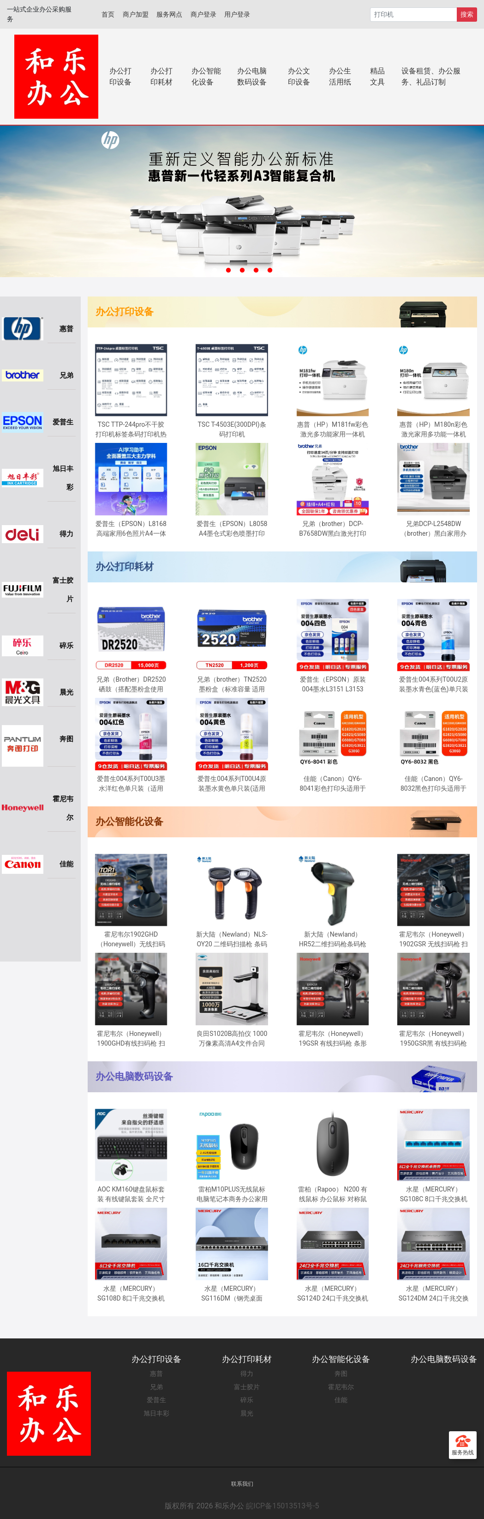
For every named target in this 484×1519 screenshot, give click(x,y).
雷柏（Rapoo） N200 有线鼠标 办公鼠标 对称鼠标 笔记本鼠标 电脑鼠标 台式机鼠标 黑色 (333, 1195)
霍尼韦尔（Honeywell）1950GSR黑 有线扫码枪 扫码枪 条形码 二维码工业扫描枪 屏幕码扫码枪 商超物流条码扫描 (433, 1039)
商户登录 (203, 14)
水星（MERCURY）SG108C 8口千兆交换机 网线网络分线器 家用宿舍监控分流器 (433, 1195)
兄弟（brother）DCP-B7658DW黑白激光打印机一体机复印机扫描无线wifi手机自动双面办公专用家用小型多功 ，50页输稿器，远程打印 (332, 529)
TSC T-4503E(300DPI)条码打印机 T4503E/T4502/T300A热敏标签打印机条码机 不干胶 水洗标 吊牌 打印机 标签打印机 (231, 430)
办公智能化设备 (206, 76)
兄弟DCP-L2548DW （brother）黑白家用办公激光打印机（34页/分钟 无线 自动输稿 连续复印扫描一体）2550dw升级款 (433, 529)
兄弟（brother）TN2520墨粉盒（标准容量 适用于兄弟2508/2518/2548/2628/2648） (235, 685)
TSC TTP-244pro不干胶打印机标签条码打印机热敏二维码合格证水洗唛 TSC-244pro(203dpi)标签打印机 (131, 430)
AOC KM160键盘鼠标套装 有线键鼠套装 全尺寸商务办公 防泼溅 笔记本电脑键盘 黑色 (131, 1195)
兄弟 (156, 1387)
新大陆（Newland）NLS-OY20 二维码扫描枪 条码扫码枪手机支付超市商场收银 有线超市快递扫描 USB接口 (231, 940)
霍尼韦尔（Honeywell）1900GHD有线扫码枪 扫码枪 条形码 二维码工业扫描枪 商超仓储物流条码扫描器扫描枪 (131, 1039)
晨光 (246, 1413)
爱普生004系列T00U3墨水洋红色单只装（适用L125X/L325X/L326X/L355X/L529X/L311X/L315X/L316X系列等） (135, 784)
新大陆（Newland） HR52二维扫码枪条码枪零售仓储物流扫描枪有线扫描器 (332, 940)
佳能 (341, 1400)
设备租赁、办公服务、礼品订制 (430, 76)
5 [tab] (270, 270)
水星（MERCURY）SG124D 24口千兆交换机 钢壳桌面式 (332, 1294)
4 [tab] (256, 270)
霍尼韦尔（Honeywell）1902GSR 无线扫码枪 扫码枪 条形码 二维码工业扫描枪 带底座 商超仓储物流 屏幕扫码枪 (433, 940)
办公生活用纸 (340, 76)
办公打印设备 (120, 76)
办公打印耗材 (161, 76)
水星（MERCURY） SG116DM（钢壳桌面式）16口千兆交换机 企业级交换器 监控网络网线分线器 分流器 (231, 1294)
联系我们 (242, 1484)
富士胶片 (247, 1387)
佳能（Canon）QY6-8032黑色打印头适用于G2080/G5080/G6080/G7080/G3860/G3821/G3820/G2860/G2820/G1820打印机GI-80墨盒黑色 (437, 784)
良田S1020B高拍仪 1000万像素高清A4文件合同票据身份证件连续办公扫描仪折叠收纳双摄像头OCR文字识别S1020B (232, 1039)
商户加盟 (136, 14)
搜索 (466, 14)
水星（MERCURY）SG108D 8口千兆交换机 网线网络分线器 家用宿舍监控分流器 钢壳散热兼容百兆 (131, 1294)
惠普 (156, 1373)
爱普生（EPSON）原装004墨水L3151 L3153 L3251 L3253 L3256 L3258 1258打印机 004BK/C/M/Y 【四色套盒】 (333, 685)
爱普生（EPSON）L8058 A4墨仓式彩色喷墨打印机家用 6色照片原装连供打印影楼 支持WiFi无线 (232, 529)
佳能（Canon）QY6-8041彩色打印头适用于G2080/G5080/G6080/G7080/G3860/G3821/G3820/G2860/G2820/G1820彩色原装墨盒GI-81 (336, 784)
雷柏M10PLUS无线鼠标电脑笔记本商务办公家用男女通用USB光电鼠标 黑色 (232, 1195)
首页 (108, 14)
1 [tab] (214, 270)
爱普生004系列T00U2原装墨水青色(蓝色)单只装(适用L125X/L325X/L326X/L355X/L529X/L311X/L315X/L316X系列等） (437, 685)
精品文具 (377, 76)
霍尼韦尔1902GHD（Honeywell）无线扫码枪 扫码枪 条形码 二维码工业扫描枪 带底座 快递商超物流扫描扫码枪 (131, 940)
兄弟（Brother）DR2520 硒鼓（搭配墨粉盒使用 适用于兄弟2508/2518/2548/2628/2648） (135, 685)
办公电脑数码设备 (252, 76)
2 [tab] (228, 270)
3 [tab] (242, 270)
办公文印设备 (299, 76)
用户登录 (237, 14)
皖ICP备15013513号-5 (282, 1505)
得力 (246, 1373)
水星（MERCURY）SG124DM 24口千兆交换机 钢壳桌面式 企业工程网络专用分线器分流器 (434, 1294)
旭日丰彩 (156, 1413)
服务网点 (169, 14)
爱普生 (156, 1400)
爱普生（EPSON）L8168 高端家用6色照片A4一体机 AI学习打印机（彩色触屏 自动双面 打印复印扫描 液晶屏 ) (131, 529)
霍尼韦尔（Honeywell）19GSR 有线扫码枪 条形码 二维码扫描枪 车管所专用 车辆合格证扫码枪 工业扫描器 (333, 1039)
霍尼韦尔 (341, 1387)
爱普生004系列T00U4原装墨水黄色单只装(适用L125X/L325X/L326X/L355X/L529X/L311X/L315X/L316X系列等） (235, 784)
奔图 (341, 1373)
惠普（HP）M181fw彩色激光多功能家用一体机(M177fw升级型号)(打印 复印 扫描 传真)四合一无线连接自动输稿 (332, 430)
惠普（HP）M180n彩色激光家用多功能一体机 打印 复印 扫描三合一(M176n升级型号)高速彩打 (433, 430)
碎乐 (246, 1400)
